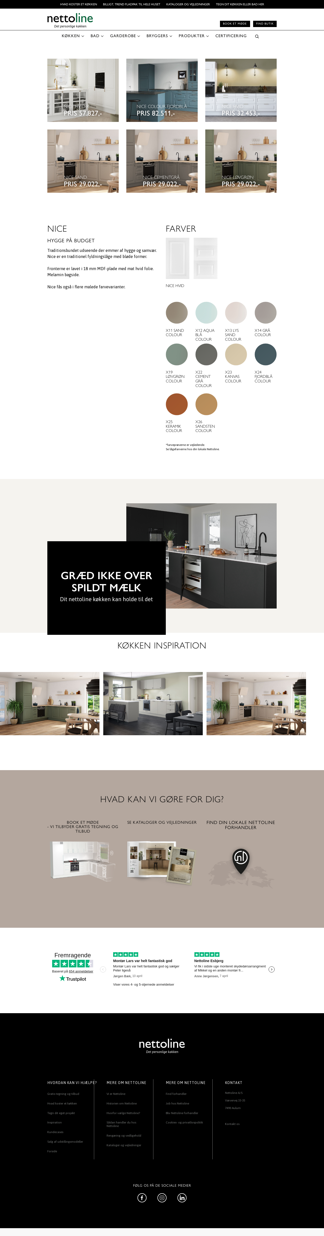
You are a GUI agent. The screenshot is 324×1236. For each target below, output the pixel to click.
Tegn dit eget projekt (61, 1113)
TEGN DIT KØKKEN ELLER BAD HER (240, 4)
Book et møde (235, 23)
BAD (95, 35)
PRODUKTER (192, 35)
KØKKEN (71, 35)
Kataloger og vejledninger (188, 4)
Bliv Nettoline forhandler (182, 1113)
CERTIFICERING (231, 35)
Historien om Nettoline (122, 1103)
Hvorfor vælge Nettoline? (123, 1113)
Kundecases (55, 1132)
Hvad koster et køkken (78, 4)
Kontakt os (232, 1124)
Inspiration (54, 1122)
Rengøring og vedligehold (124, 1135)
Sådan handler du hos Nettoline (121, 1124)
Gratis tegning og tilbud (63, 1094)
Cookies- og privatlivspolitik (184, 1122)
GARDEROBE (123, 35)
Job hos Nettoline (177, 1103)
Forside (52, 1151)
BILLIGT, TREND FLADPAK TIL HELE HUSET (131, 4)
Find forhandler (176, 1094)
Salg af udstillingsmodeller (65, 1141)
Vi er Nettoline (116, 1094)
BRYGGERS (157, 35)
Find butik (265, 23)
